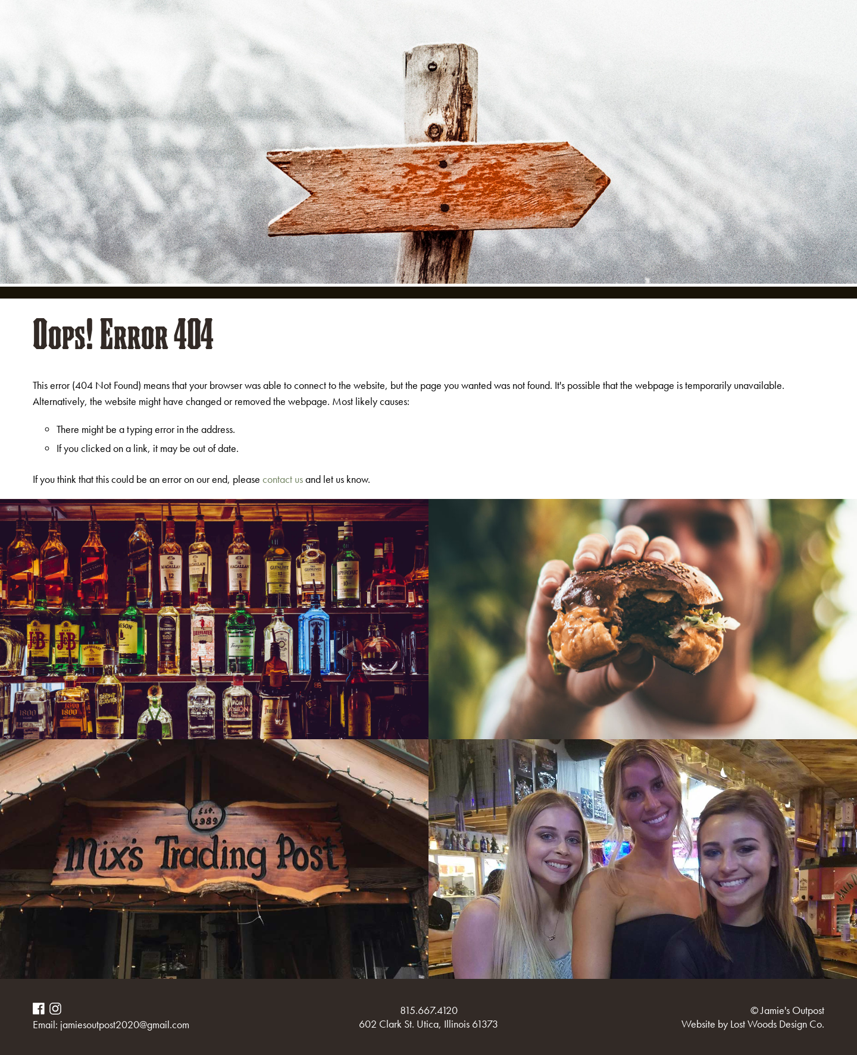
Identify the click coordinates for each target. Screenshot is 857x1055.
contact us (282, 479)
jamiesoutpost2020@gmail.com (124, 1024)
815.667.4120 (429, 1010)
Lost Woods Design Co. (777, 1024)
